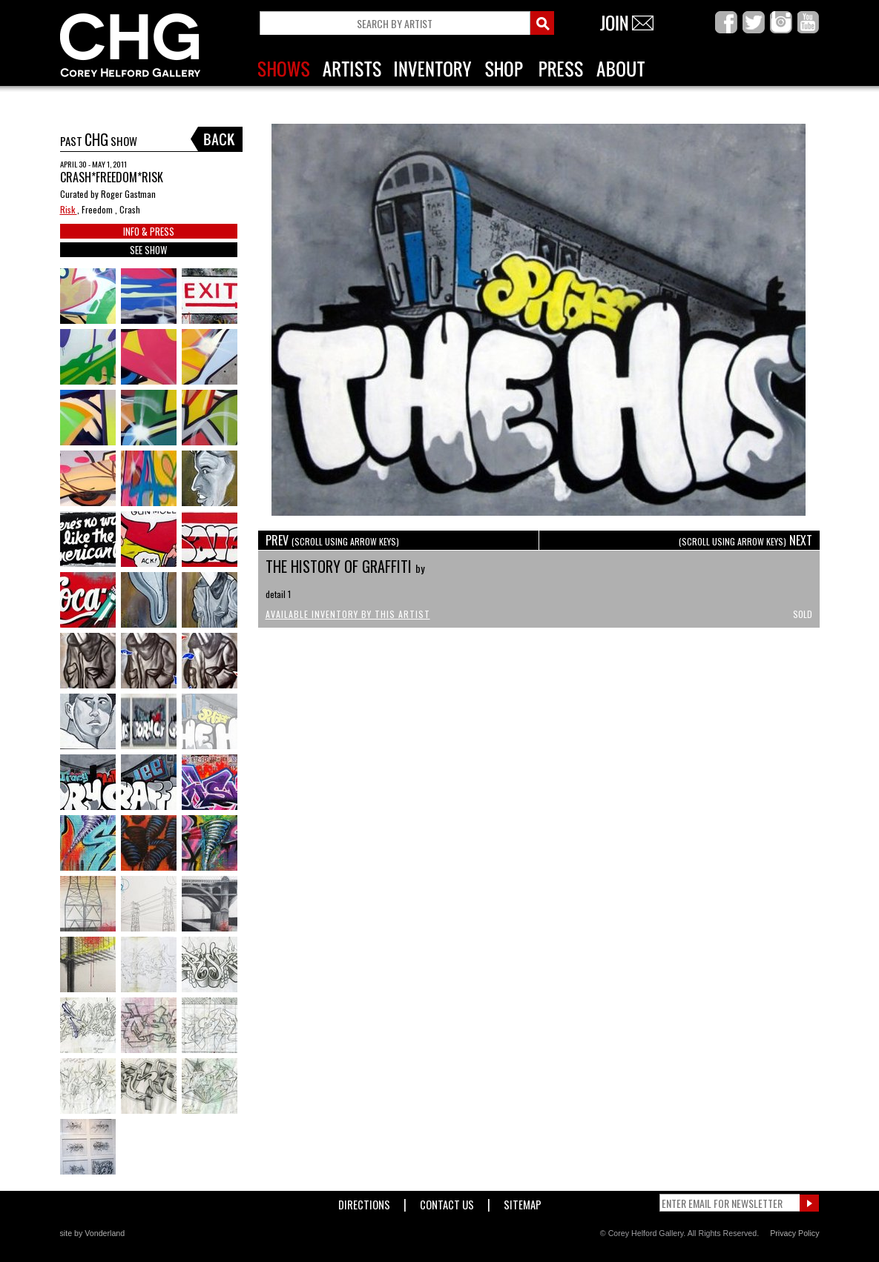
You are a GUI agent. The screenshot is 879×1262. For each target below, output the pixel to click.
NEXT (745, 540)
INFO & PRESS (148, 231)
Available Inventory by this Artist (348, 614)
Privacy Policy (794, 1233)
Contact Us (447, 1201)
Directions (364, 1201)
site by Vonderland (92, 1233)
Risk (68, 209)
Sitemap (522, 1201)
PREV (332, 540)
